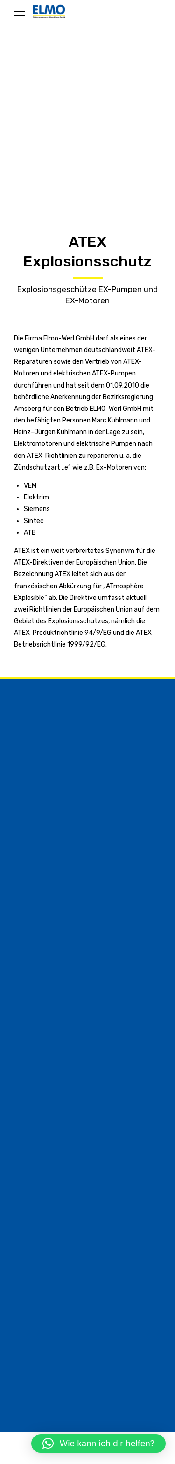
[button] (98, 1443)
